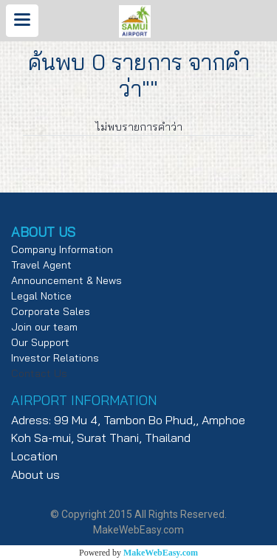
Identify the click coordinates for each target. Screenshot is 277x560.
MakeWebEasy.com (160, 552)
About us (35, 474)
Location (34, 456)
